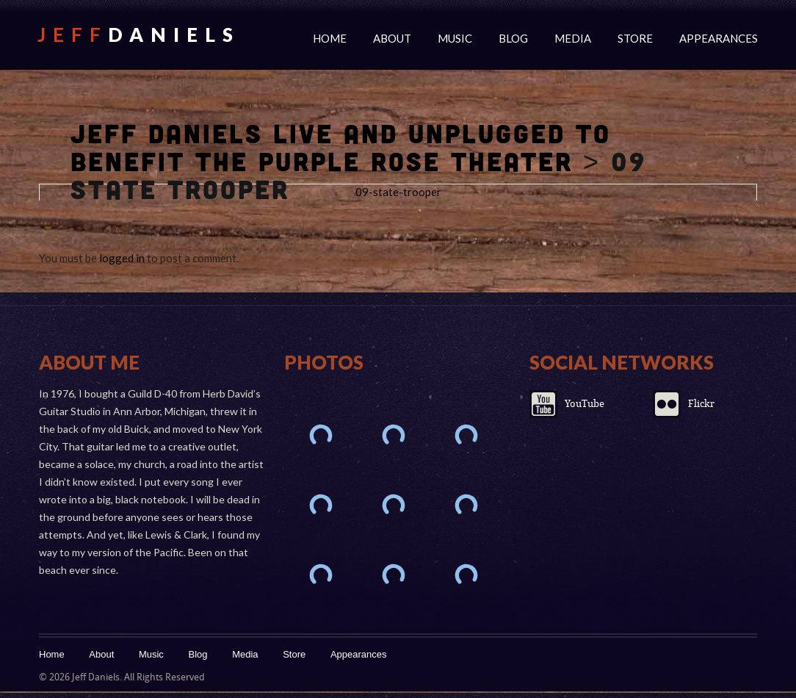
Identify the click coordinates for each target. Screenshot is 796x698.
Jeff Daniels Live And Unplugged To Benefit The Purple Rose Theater (340, 147)
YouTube (584, 403)
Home (330, 38)
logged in (122, 258)
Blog (513, 38)
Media (572, 38)
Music (455, 38)
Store (635, 38)
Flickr (701, 403)
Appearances (718, 38)
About (392, 38)
